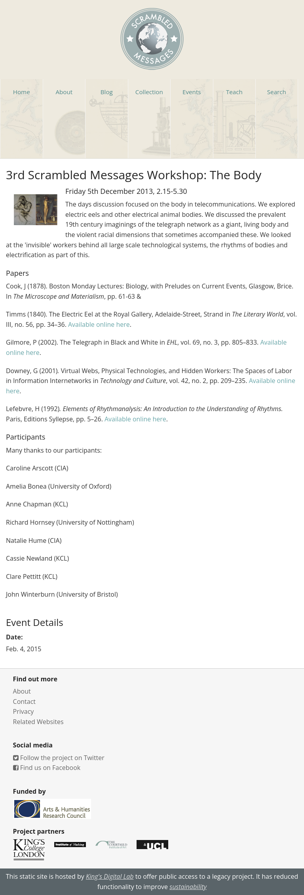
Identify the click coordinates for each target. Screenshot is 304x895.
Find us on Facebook (47, 767)
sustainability (188, 886)
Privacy (23, 711)
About (22, 691)
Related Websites (38, 721)
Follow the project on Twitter (58, 757)
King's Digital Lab (110, 876)
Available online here (99, 324)
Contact (24, 701)
